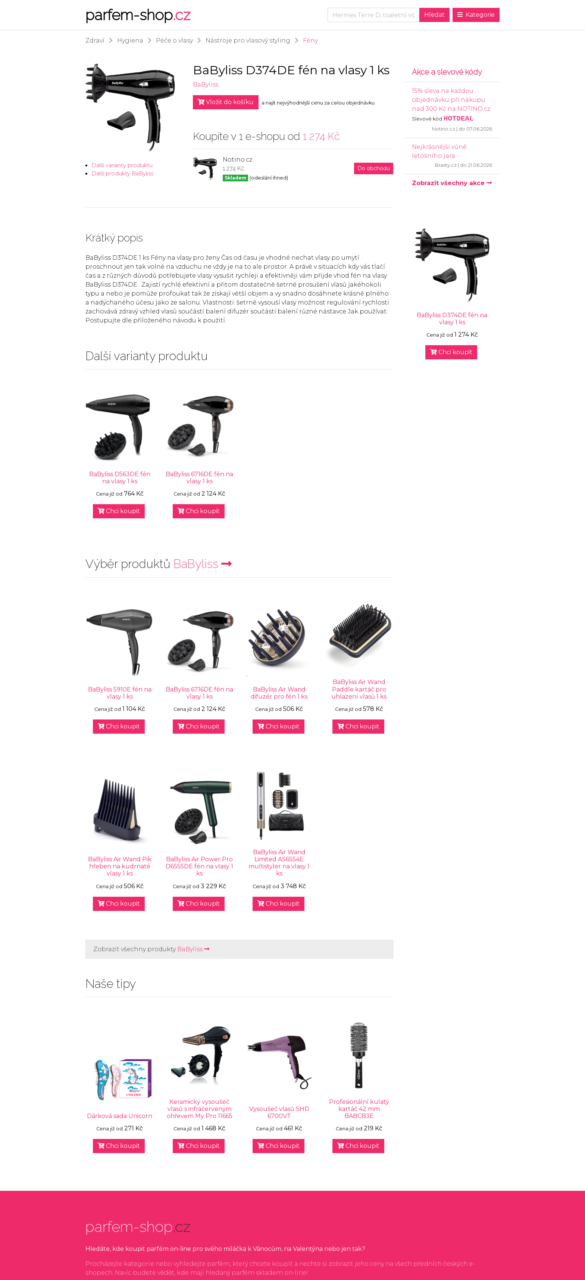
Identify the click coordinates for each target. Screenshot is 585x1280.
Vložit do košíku (226, 102)
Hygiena (130, 40)
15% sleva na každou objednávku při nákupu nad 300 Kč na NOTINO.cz (451, 99)
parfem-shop (137, 15)
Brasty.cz (446, 165)
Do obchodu (373, 168)
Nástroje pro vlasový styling (248, 40)
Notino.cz (443, 129)
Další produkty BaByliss (122, 173)
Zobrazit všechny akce (452, 183)
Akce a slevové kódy (447, 72)
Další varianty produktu (122, 165)
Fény (310, 40)
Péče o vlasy (174, 40)
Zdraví (94, 40)
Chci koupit (119, 511)
